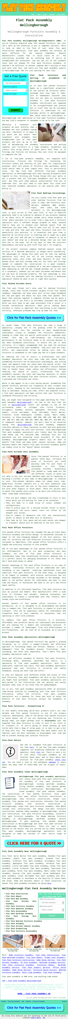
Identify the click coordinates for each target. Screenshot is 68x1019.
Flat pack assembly (11, 878)
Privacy (64, 1001)
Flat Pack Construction (47, 955)
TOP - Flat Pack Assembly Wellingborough (21, 981)
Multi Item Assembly (31, 972)
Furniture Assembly (39, 1001)
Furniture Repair (46, 965)
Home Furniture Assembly (21, 955)
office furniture (48, 542)
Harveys (34, 205)
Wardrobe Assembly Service (52, 962)
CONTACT (52, 14)
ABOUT (45, 14)
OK (44, 1018)
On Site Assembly (29, 962)
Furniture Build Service (45, 970)
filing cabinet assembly (31, 786)
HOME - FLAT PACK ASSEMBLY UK (34, 994)
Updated (28, 1001)
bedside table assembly (27, 811)
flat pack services (53, 824)
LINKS (39, 14)
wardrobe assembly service (51, 819)
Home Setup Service (46, 960)
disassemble (50, 721)
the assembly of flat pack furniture (40, 781)
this (38, 752)
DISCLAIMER (61, 14)
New (23, 1001)
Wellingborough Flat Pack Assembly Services (33, 888)
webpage (52, 762)
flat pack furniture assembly (46, 63)
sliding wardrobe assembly (51, 784)
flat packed (53, 296)
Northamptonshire (27, 826)
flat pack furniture (31, 325)
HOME (32, 14)
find (9, 856)
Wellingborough (24, 402)
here (32, 747)
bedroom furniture (47, 200)
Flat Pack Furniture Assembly (18, 965)
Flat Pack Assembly (52, 972)
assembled (61, 293)
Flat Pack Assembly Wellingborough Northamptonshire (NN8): (32, 41)
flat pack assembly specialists (18, 432)
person (43, 113)
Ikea (42, 203)
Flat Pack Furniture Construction (18, 960)
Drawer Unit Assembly (55, 957)
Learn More (36, 1018)
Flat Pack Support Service (36, 967)
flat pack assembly (18, 883)
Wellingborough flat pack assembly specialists (42, 776)
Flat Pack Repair (34, 957)
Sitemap (3, 1001)
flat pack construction (53, 779)
